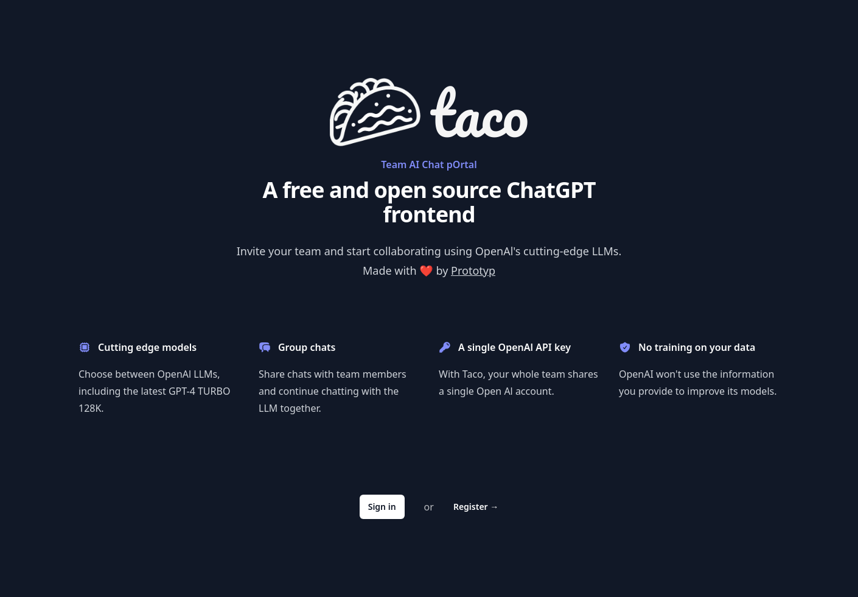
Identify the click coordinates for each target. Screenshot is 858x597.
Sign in (382, 506)
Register (475, 506)
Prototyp (473, 270)
